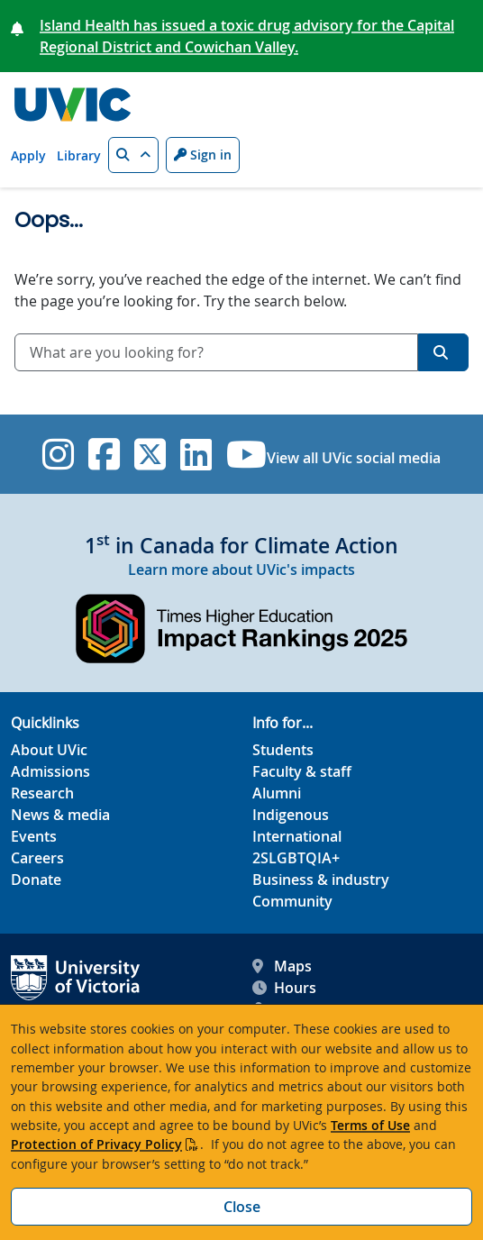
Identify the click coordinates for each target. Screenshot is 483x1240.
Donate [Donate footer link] (36, 879)
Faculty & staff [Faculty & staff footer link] (301, 771)
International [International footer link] (297, 836)
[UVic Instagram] (58, 454)
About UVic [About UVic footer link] (49, 750)
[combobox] (216, 352)
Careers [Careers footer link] (37, 858)
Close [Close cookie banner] (241, 1207)
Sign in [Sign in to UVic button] (203, 154)
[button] (133, 155)
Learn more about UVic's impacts (241, 569)
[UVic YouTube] (246, 454)
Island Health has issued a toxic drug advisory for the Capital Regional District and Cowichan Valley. (247, 36)
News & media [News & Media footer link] (60, 815)
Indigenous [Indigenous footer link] (290, 815)
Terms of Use (370, 1125)
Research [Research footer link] (42, 793)
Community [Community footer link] (292, 901)
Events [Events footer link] (34, 836)
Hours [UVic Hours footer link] (284, 987)
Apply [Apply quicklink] (28, 155)
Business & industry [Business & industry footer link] (320, 879)
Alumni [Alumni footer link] (276, 793)
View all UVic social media (354, 458)
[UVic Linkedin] (196, 454)
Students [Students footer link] (283, 750)
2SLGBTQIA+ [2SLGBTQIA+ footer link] (296, 858)
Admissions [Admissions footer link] (50, 771)
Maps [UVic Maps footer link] (282, 966)
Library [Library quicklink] (79, 155)
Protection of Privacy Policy (96, 1144)
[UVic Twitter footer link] (150, 454)
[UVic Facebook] (104, 454)
